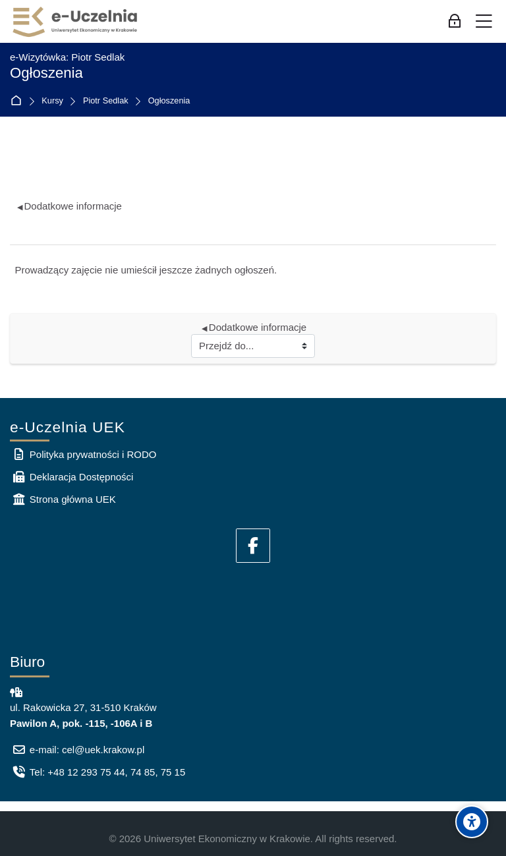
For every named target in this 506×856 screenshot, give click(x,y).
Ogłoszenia (169, 101)
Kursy (52, 101)
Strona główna (19, 101)
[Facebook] (253, 545)
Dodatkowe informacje (69, 206)
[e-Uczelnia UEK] (76, 21)
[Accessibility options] (471, 821)
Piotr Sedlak (105, 101)
